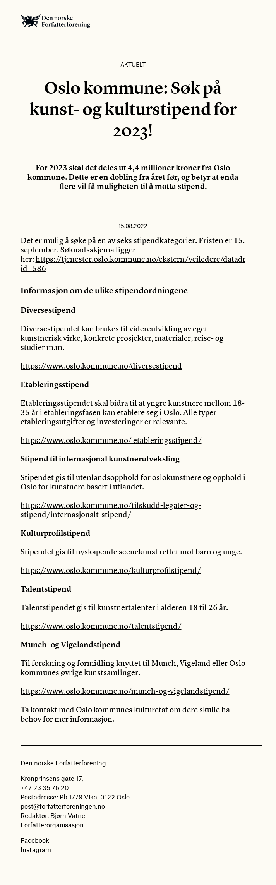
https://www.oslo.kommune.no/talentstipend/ (101, 626)
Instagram (36, 849)
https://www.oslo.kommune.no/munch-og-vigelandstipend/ (125, 691)
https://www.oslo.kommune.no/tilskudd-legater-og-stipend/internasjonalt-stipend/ (111, 510)
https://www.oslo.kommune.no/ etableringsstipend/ (111, 440)
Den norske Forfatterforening (55, 21)
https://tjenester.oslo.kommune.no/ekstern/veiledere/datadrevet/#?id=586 (146, 263)
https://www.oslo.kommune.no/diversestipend (101, 365)
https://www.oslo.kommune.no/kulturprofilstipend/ (111, 570)
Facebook (35, 840)
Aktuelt (133, 64)
